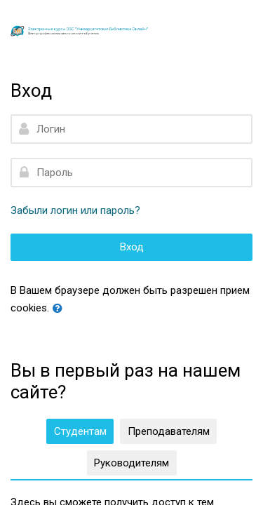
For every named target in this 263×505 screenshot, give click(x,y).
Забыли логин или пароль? (75, 210)
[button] (60, 309)
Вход (132, 247)
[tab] (80, 431)
